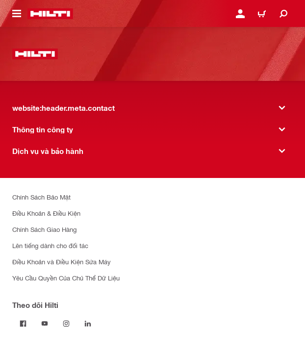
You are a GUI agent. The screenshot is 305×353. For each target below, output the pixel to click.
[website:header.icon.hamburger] (16, 14)
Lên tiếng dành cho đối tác (50, 245)
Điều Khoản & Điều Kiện (46, 213)
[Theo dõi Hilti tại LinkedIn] (88, 323)
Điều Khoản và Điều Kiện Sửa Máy (61, 261)
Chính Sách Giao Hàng (44, 229)
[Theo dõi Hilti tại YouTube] (44, 323)
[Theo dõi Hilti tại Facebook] (23, 323)
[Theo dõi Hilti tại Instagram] (66, 323)
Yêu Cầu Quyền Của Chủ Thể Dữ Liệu (66, 277)
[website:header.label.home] (50, 13)
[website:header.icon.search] (283, 14)
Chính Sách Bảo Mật (41, 197)
